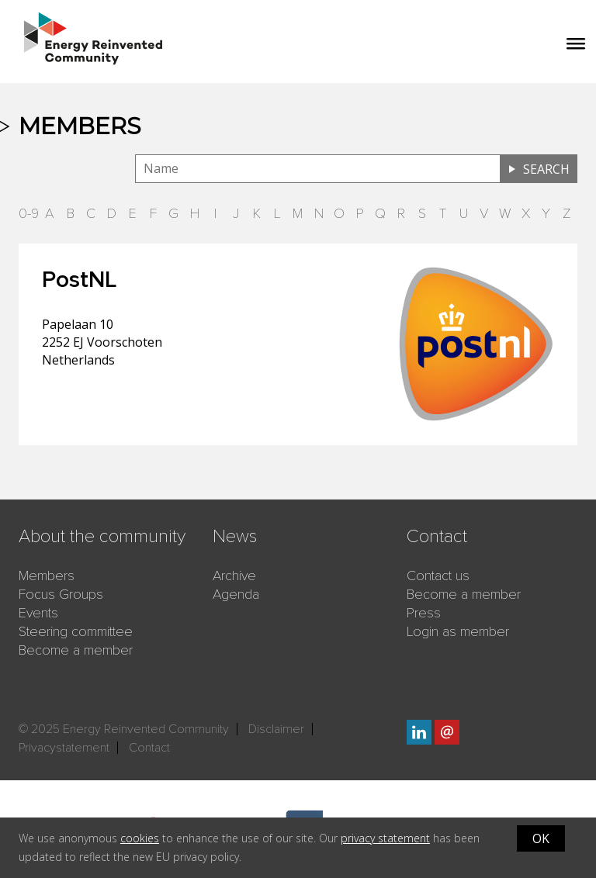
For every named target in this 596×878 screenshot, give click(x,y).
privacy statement (385, 838)
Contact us (438, 575)
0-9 (29, 213)
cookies (139, 838)
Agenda (236, 594)
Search (546, 169)
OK (540, 838)
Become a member (76, 649)
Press (424, 612)
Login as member (458, 631)
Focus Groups (61, 594)
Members (46, 575)
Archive (234, 575)
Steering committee (76, 631)
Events (38, 612)
